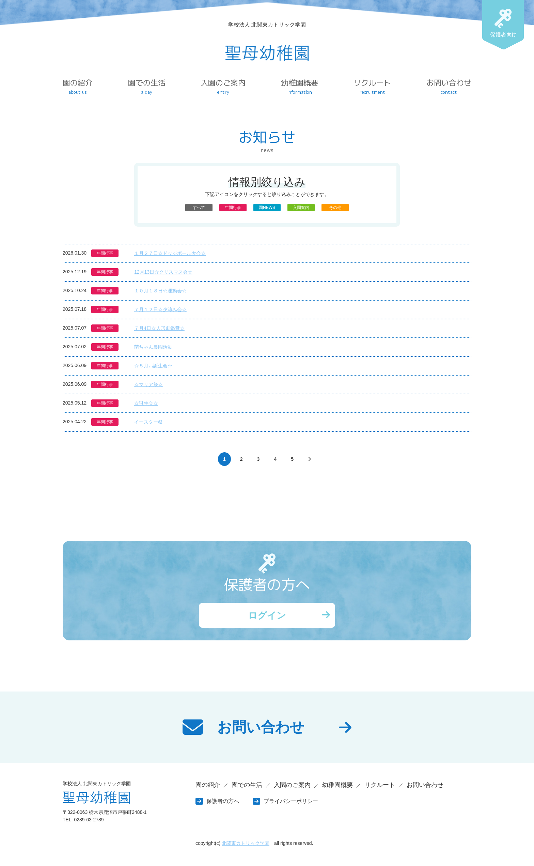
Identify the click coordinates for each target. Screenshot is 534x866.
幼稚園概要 (299, 86)
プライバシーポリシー (291, 802)
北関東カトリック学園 (245, 845)
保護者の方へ (222, 802)
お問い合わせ (448, 86)
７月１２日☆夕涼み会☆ (160, 309)
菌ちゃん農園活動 (153, 347)
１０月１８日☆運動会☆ (160, 290)
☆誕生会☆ (146, 403)
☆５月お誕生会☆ (153, 365)
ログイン (267, 616)
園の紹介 (78, 86)
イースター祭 (148, 422)
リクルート (372, 86)
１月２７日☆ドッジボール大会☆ (170, 253)
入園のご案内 (223, 86)
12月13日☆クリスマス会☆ (163, 272)
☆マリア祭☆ (148, 384)
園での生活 (147, 86)
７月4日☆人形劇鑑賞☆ (159, 328)
